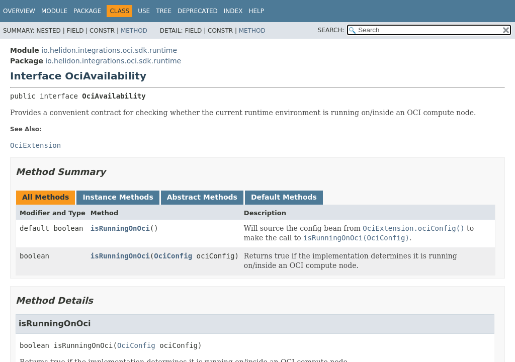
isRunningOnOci (120, 228)
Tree (163, 11)
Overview (19, 11)
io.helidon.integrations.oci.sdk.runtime (109, 50)
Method (134, 30)
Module (54, 11)
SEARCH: (331, 30)
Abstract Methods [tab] (202, 197)
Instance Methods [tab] (117, 197)
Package (87, 11)
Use (144, 11)
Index (233, 11)
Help (256, 11)
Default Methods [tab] (284, 197)
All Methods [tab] (45, 197)
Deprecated (198, 11)
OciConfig (173, 256)
